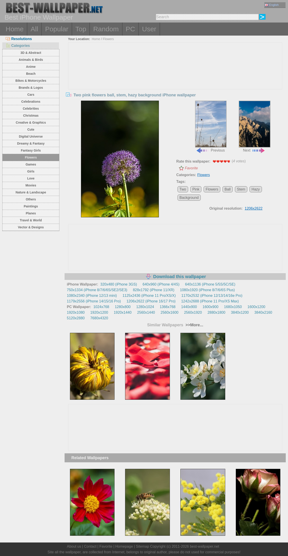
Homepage (124, 546)
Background (189, 198)
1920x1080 (76, 312)
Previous (211, 126)
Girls (30, 171)
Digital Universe (31, 136)
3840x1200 (240, 312)
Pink (195, 189)
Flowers (31, 157)
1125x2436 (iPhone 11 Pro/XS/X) (149, 295)
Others (31, 199)
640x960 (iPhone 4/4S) (161, 284)
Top (80, 29)
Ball (228, 189)
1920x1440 (122, 312)
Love (31, 178)
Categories (18, 46)
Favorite (191, 168)
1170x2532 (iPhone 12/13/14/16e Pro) (211, 295)
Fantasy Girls (31, 150)
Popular (56, 29)
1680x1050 (233, 307)
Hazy (256, 189)
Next (254, 126)
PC (130, 29)
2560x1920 (193, 312)
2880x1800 (216, 312)
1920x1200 (99, 312)
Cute (30, 129)
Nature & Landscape (31, 192)
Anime (31, 66)
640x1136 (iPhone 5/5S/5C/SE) (210, 284)
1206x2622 (254, 208)
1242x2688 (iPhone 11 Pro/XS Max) (210, 301)
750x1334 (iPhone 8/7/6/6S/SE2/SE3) (97, 290)
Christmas (30, 115)
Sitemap (142, 546)
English (272, 5)
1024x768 (101, 307)
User (149, 29)
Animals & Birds (31, 59)
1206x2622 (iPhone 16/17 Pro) (151, 301)
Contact (90, 546)
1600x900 (210, 307)
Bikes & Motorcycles (31, 80)
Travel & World (31, 220)
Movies (30, 185)
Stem (241, 189)
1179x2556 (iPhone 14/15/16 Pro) (94, 301)
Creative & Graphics (31, 122)
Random (106, 29)
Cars (30, 94)
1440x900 (189, 307)
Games (31, 164)
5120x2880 (76, 318)
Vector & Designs (31, 227)
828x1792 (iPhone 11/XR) (153, 290)
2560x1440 (146, 312)
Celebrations (30, 101)
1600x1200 (256, 307)
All (34, 29)
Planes (31, 213)
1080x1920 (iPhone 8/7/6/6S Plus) (207, 290)
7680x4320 (99, 318)
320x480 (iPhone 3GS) (118, 284)
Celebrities (31, 108)
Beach (31, 73)
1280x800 (122, 307)
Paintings (31, 206)
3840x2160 (263, 312)
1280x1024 (145, 307)
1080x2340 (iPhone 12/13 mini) (92, 295)
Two (183, 189)
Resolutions (19, 39)
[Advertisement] (175, 76)
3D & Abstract (30, 52)
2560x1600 (169, 312)
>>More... (193, 325)
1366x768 (168, 307)
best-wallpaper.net (204, 546)
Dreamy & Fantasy (31, 143)
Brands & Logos (31, 87)
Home (15, 29)
